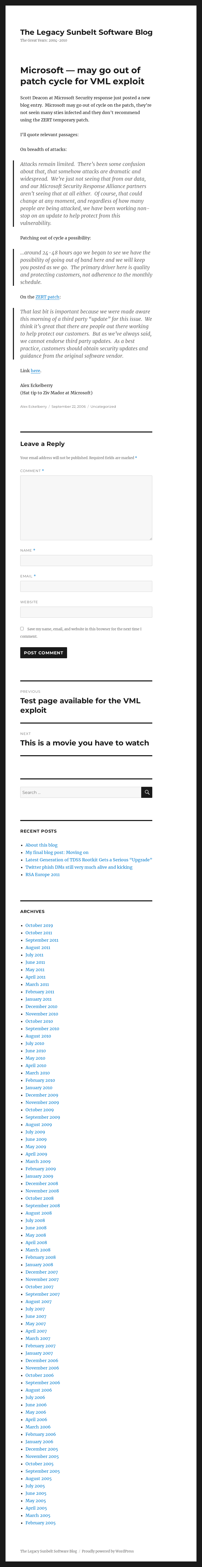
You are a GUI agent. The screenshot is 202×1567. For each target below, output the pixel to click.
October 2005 (40, 1463)
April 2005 (36, 1508)
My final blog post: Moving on (57, 852)
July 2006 (35, 1397)
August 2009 (39, 1124)
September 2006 (43, 1382)
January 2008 (39, 1264)
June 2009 (36, 1139)
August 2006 (39, 1390)
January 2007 (39, 1353)
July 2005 (35, 1486)
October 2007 (39, 1286)
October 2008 (40, 1198)
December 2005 (42, 1449)
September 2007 (43, 1294)
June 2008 (36, 1227)
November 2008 (42, 1190)
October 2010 (39, 1021)
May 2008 (36, 1235)
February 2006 (41, 1434)
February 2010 (40, 1080)
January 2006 (39, 1441)
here (35, 370)
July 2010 (35, 1043)
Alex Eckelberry (33, 406)
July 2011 (34, 954)
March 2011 (37, 984)
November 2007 (42, 1279)
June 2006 (36, 1404)
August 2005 (39, 1478)
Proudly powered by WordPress (108, 1551)
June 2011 (35, 962)
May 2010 (35, 1058)
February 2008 (41, 1257)
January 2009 (39, 1176)
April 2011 (36, 977)
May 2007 (36, 1323)
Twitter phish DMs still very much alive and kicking (79, 867)
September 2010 (42, 1028)
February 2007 (40, 1345)
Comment (32, 471)
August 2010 (38, 1036)
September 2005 (43, 1471)
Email (28, 576)
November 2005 (42, 1456)
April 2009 (36, 1154)
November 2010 (42, 1013)
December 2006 (42, 1360)
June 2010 (36, 1050)
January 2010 (39, 1087)
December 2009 (42, 1095)
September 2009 (43, 1117)
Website (29, 602)
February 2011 (40, 991)
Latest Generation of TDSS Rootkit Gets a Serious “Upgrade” (89, 859)
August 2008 (39, 1213)
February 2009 (41, 1168)
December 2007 (42, 1272)
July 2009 (35, 1131)
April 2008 (36, 1242)
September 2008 (43, 1205)
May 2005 (36, 1500)
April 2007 (36, 1331)
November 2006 (42, 1367)
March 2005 (38, 1515)
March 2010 (38, 1072)
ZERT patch (47, 296)
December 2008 (42, 1183)
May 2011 (35, 969)
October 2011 (39, 932)
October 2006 (40, 1375)
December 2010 (41, 1006)
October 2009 (40, 1109)
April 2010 (36, 1065)
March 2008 (38, 1249)
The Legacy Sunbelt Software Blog (86, 32)
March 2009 (38, 1161)
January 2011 (39, 999)
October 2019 (39, 925)
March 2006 (38, 1427)
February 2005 (41, 1522)
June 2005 (36, 1493)
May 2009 (36, 1146)
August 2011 (38, 947)
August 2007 (39, 1301)
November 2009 (42, 1102)
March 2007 (38, 1338)
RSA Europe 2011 (43, 874)
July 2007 (35, 1308)
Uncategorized (103, 406)
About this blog (42, 845)
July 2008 (35, 1220)
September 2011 (42, 940)
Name (28, 550)
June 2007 (36, 1316)
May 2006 (36, 1412)
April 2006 (36, 1419)
